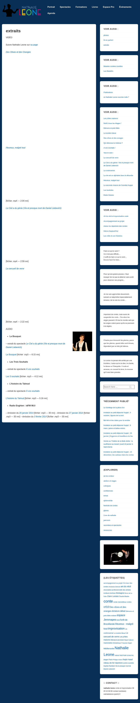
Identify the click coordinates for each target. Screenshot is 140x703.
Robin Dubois (109, 195)
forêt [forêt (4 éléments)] (118, 620)
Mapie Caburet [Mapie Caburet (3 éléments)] (128, 640)
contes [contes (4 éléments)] (129, 602)
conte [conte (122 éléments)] (108, 601)
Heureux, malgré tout (15, 148)
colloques (107, 486)
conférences (108, 491)
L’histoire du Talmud (15, 398)
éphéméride (108, 501)
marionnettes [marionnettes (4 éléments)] (108, 643)
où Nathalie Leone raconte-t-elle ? (116, 97)
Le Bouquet (11, 354)
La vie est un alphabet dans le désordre (118, 175)
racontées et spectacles (112, 525)
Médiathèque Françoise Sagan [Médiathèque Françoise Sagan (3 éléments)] (122, 643)
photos (106, 35)
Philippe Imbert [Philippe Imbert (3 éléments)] (117, 659)
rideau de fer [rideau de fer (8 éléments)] (109, 663)
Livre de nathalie (110, 515)
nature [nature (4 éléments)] (117, 655)
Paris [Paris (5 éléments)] (110, 660)
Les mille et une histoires (113, 236)
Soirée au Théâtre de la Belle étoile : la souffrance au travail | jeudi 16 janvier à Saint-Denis (118, 444)
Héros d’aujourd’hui (111, 231)
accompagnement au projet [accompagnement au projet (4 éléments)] (113, 583)
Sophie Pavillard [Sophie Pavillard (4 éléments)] (109, 666)
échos (106, 496)
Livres (95, 7)
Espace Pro (108, 7)
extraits (106, 45)
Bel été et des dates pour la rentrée (117, 420)
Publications (108, 92)
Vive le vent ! (108, 153)
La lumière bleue (110, 133)
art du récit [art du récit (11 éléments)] (126, 586)
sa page (34, 45)
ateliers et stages (110, 481)
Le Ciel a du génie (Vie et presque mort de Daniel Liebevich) (33, 208)
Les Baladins (108, 71)
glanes (106, 510)
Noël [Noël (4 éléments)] (121, 655)
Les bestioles (108, 190)
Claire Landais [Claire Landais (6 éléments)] (113, 596)
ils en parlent (108, 40)
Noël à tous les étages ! (112, 123)
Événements (125, 7)
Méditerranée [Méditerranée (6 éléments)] (109, 649)
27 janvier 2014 (76, 413)
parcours (107, 520)
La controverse (109, 170)
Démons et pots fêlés (111, 128)
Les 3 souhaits (12, 376)
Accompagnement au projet (114, 221)
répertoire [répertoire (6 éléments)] (119, 663)
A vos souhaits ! (109, 148)
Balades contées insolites (113, 66)
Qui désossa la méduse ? (113, 143)
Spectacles (65, 7)
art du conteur (109, 476)
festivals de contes (111, 506)
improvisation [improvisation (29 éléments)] (116, 628)
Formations (81, 7)
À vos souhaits (33, 391)
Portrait (51, 7)
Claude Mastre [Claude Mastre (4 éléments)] (124, 596)
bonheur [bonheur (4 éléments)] (113, 593)
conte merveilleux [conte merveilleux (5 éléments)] (119, 602)
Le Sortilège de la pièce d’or (114, 408)
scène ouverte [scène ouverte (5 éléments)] (128, 663)
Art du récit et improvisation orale (116, 216)
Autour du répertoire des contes (115, 226)
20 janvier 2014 (26, 413)
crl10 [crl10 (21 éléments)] (106, 606)
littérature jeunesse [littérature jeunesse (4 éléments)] (117, 640)
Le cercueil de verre (15, 268)
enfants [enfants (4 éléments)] (113, 615)
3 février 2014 (40, 416)
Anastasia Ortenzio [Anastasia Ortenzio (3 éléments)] (114, 586)
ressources (108, 530)
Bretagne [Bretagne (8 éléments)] (120, 593)
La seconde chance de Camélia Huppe (118, 185)
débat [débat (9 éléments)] (122, 611)
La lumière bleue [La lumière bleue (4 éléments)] (119, 633)
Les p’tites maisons (111, 118)
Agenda (51, 13)
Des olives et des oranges (113, 138)
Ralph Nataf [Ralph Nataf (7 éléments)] (128, 659)
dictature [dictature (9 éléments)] (116, 611)
